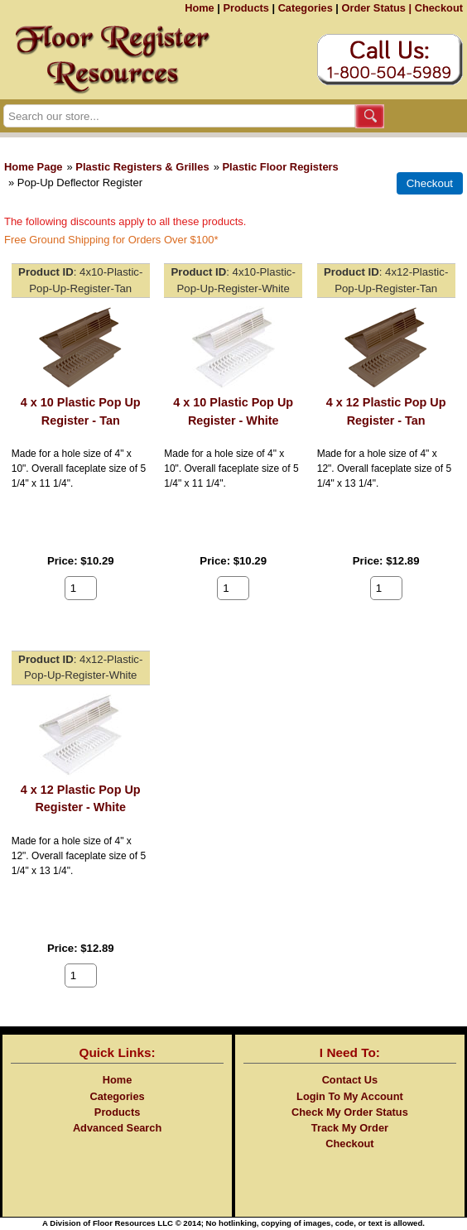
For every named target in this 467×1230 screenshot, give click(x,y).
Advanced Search (117, 1128)
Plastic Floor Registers (280, 167)
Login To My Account (349, 1096)
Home (199, 8)
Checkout (439, 8)
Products (245, 8)
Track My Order (349, 1128)
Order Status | (376, 8)
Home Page (33, 167)
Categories (305, 8)
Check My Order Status (349, 1112)
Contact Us (350, 1080)
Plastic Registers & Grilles (142, 167)
